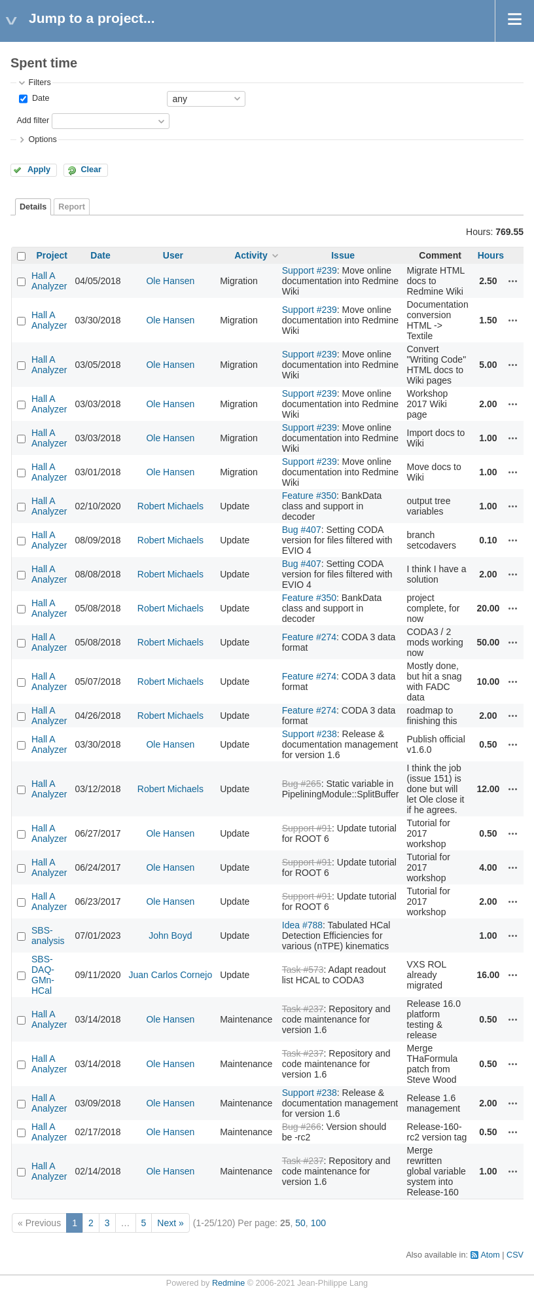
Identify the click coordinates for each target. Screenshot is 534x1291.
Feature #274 (309, 637)
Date (39, 98)
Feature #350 (309, 495)
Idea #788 (302, 925)
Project (52, 255)
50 (300, 1223)
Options (42, 139)
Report (71, 206)
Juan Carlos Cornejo (171, 975)
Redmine (228, 1283)
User (173, 255)
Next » (170, 1223)
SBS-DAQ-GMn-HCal (42, 975)
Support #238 (309, 734)
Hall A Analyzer (49, 280)
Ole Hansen (170, 281)
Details (33, 206)
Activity (251, 255)
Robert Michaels (170, 506)
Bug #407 (301, 529)
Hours (491, 255)
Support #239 (309, 270)
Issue (343, 255)
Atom (489, 1255)
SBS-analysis (48, 935)
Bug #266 (301, 1126)
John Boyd (170, 935)
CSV (515, 1255)
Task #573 (303, 969)
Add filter (32, 120)
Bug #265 (301, 783)
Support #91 (307, 828)
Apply (38, 169)
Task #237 (303, 1009)
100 (318, 1223)
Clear (90, 169)
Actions (513, 281)
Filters (39, 82)
